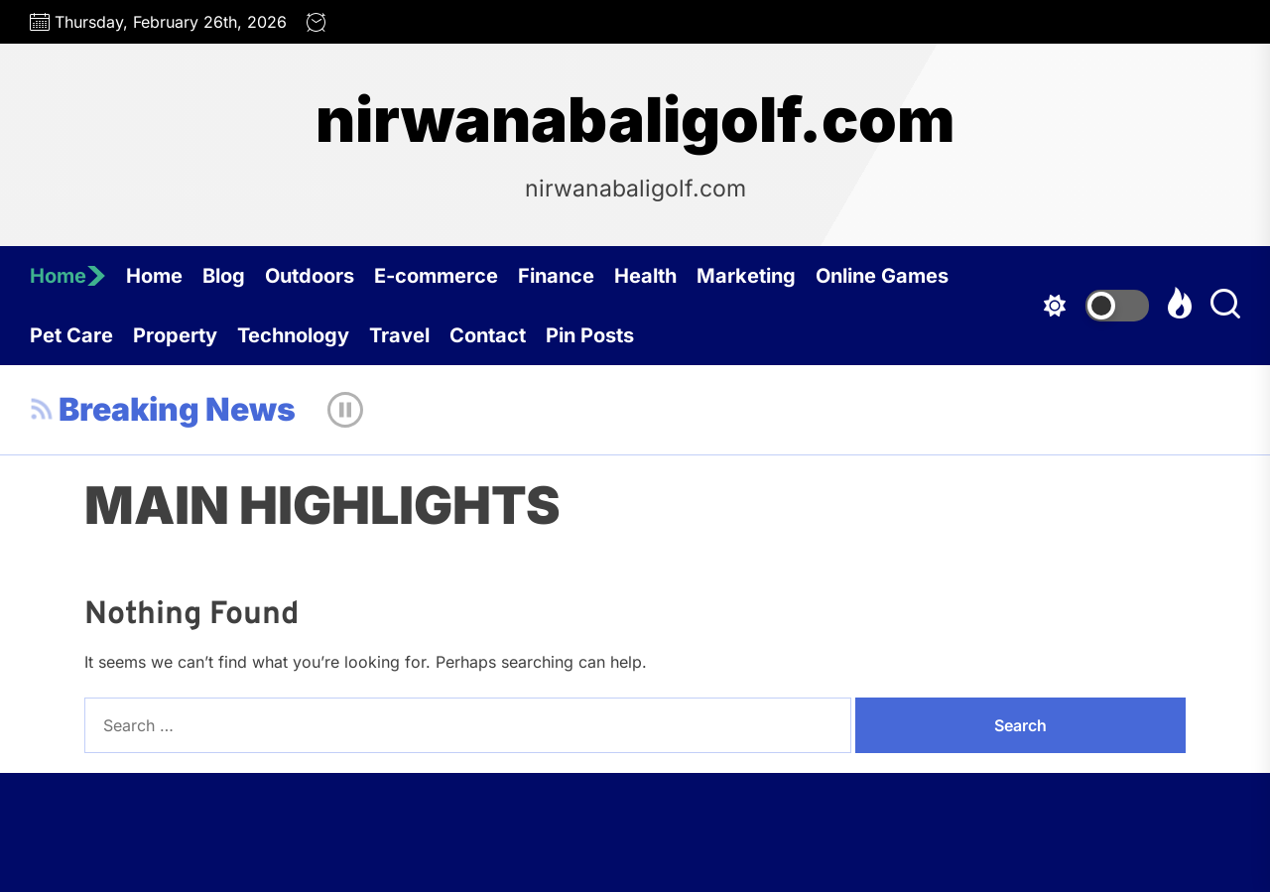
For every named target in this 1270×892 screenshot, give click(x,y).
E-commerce (436, 276)
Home (68, 276)
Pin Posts (590, 335)
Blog (223, 276)
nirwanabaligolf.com (635, 120)
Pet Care (71, 335)
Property (175, 335)
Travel (399, 335)
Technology (293, 335)
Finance (556, 276)
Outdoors (309, 276)
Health (645, 276)
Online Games (882, 276)
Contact (487, 335)
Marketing (746, 276)
